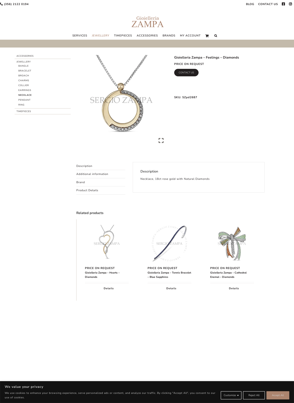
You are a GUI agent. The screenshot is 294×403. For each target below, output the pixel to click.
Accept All (278, 395)
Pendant (24, 99)
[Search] (215, 35)
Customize (230, 395)
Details (109, 288)
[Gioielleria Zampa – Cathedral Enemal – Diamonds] (232, 243)
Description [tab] (84, 166)
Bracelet (24, 70)
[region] (147, 392)
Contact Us (186, 72)
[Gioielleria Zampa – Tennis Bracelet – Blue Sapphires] (169, 243)
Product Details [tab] (87, 190)
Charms (23, 80)
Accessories (25, 55)
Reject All (254, 395)
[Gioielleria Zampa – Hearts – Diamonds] (107, 243)
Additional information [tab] (92, 174)
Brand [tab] (80, 182)
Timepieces (23, 111)
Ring (21, 104)
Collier (23, 85)
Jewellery (23, 61)
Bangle (23, 65)
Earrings (24, 90)
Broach (23, 75)
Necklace (25, 95)
